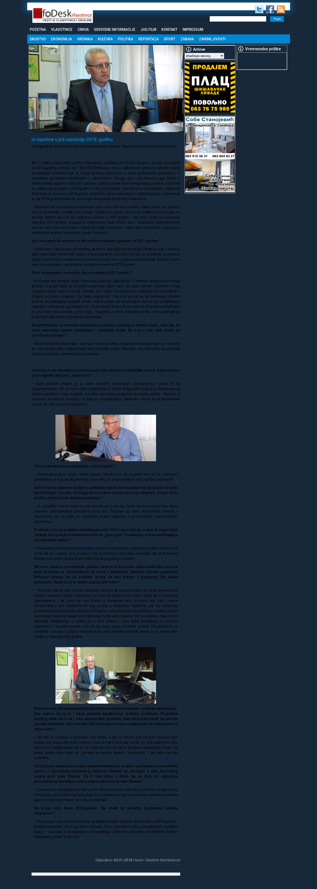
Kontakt (169, 29)
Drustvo (38, 39)
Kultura (105, 39)
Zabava (187, 39)
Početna (38, 29)
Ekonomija (61, 39)
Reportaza (148, 39)
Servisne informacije (114, 29)
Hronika (85, 39)
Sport (169, 39)
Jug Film (148, 29)
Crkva (83, 29)
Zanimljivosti (212, 39)
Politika (125, 39)
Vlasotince (61, 29)
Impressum (192, 29)
